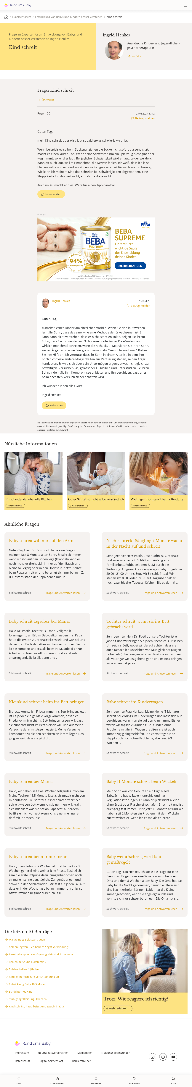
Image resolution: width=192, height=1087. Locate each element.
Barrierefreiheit (81, 1061)
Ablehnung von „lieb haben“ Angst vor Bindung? (39, 947)
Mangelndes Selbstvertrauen (27, 939)
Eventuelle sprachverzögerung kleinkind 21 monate (41, 954)
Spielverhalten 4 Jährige (24, 969)
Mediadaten (84, 1052)
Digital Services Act (51, 1061)
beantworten (53, 194)
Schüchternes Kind (21, 991)
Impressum (22, 1052)
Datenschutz (23, 1061)
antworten (56, 405)
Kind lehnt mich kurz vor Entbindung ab (34, 976)
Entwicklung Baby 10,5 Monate (28, 984)
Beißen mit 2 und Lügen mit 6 (27, 962)
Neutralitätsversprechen (53, 1052)
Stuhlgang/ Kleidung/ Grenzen (28, 999)
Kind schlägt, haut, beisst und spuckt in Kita (36, 1006)
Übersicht (48, 100)
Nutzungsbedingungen (115, 1052)
